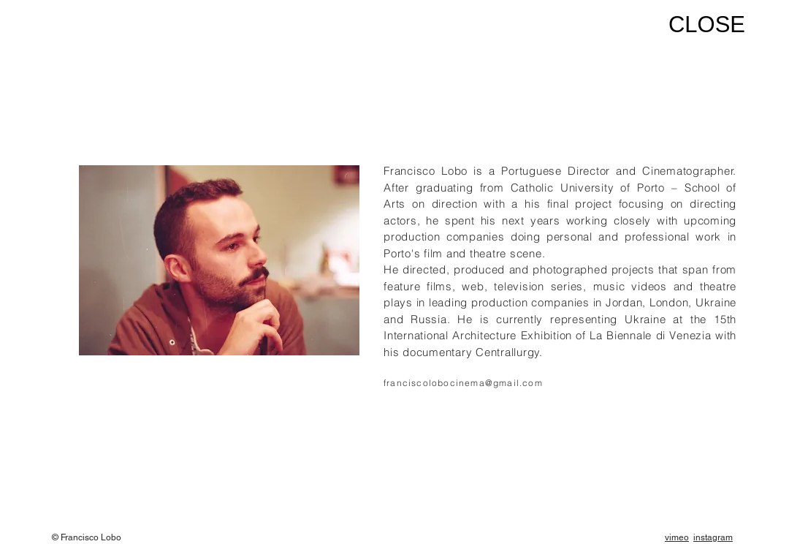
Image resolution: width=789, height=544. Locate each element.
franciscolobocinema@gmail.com (463, 382)
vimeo (677, 537)
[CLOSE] (700, 25)
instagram (713, 537)
